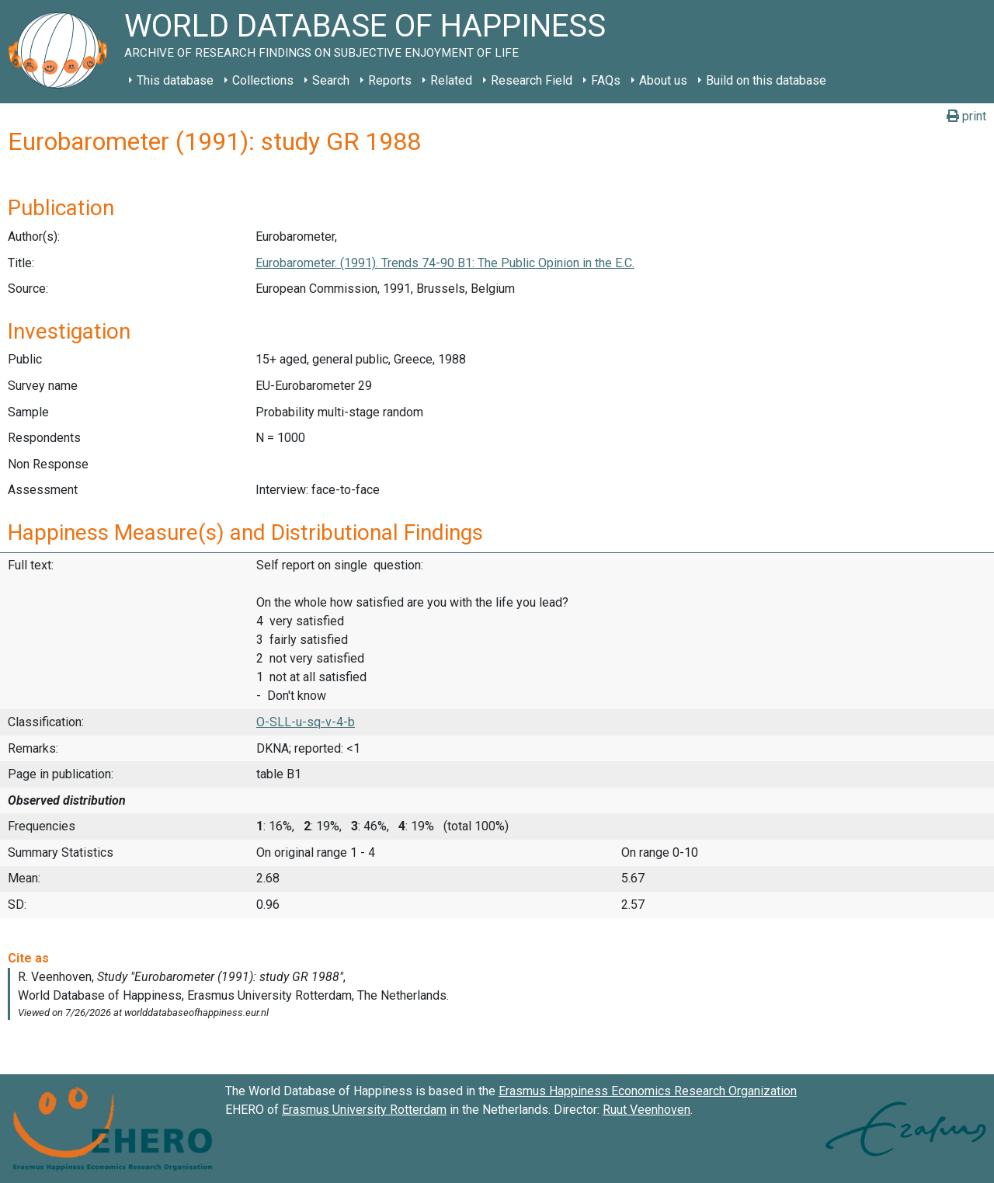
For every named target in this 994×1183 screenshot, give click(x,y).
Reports (390, 80)
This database (175, 80)
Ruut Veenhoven (646, 1109)
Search (330, 80)
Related (451, 80)
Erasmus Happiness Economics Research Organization (648, 1091)
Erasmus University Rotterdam (364, 1109)
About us (663, 80)
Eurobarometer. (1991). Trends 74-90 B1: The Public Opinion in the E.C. (444, 263)
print (966, 116)
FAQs (605, 80)
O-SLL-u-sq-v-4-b (305, 722)
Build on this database (766, 80)
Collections (263, 80)
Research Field (531, 80)
